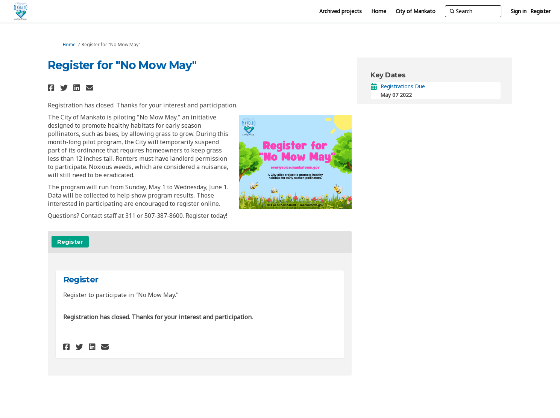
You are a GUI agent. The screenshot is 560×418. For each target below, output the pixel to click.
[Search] (473, 11)
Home (69, 44)
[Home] (378, 11)
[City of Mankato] (415, 11)
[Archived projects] (340, 11)
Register (540, 11)
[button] (52, 88)
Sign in (519, 11)
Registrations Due (403, 86)
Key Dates (387, 75)
